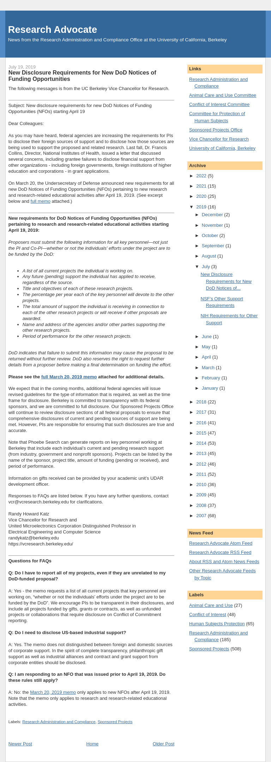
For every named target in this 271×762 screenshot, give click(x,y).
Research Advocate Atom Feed (220, 543)
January (210, 388)
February (212, 377)
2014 (202, 443)
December (213, 214)
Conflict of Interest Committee (219, 104)
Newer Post (20, 743)
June (207, 336)
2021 (202, 186)
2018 (202, 401)
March (209, 367)
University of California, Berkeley (222, 148)
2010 (202, 484)
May (207, 346)
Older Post (163, 743)
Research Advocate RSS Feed (220, 552)
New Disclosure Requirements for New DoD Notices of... (226, 281)
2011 (202, 474)
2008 (202, 505)
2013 (202, 453)
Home (92, 743)
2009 (202, 494)
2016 (202, 422)
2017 (202, 412)
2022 (202, 175)
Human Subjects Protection (217, 623)
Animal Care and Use (211, 605)
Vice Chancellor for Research (219, 139)
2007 (202, 515)
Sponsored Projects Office (215, 129)
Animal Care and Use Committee (222, 95)
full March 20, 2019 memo (69, 376)
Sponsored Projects (115, 722)
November (213, 225)
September (213, 245)
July (206, 266)
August (209, 256)
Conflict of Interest (207, 614)
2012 (202, 464)
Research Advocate (52, 29)
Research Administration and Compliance (58, 722)
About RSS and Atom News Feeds (224, 561)
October (210, 235)
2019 (202, 206)
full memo (40, 201)
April (207, 357)
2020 (202, 196)
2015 (202, 433)
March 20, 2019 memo (53, 692)
